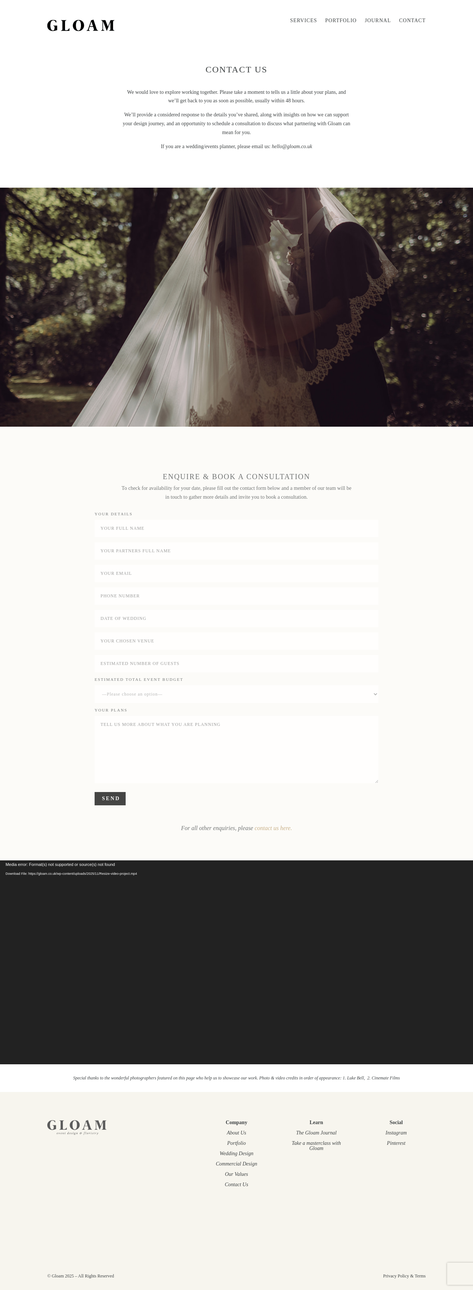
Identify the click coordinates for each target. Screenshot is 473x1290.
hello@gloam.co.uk (292, 146)
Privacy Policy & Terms (404, 1276)
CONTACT (412, 20)
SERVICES (303, 20)
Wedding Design (236, 1153)
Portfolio (341, 20)
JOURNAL (378, 20)
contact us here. (273, 828)
